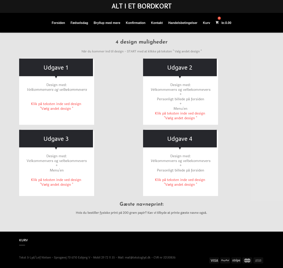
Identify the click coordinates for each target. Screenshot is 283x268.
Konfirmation (136, 23)
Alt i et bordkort (141, 6)
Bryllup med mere (107, 23)
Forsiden (58, 23)
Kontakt (157, 23)
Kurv (206, 23)
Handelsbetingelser (183, 23)
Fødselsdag (79, 23)
